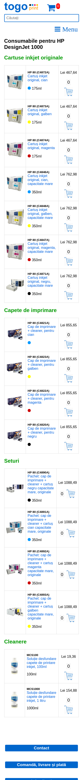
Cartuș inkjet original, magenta (41, 146)
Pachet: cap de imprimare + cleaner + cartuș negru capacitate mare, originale (41, 484)
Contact (41, 748)
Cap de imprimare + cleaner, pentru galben (42, 364)
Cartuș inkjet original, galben (40, 112)
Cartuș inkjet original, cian (38, 78)
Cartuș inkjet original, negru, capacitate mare (40, 281)
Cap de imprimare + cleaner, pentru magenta (42, 398)
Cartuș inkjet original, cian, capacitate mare (40, 180)
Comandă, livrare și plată (41, 764)
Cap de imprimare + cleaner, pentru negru (42, 432)
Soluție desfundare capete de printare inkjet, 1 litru (41, 696)
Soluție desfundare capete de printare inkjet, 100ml (41, 663)
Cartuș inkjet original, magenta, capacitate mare (42, 247)
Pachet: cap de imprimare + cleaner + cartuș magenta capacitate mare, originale (41, 565)
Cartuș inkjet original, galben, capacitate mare (40, 214)
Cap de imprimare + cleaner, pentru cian (42, 330)
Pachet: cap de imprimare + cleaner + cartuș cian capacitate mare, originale (40, 523)
